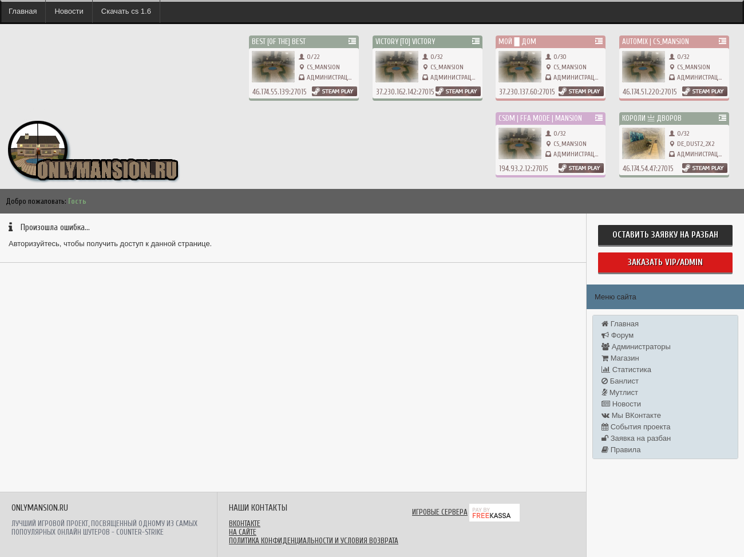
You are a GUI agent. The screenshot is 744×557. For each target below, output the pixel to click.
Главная (23, 11)
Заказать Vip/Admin (665, 262)
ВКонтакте (244, 523)
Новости (68, 11)
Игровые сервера (440, 512)
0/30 (556, 57)
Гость (77, 201)
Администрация (331, 77)
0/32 (432, 57)
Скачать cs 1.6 (126, 11)
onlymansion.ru (22, 109)
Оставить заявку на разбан (665, 235)
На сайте (242, 532)
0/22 (309, 57)
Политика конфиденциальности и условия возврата (313, 540)
